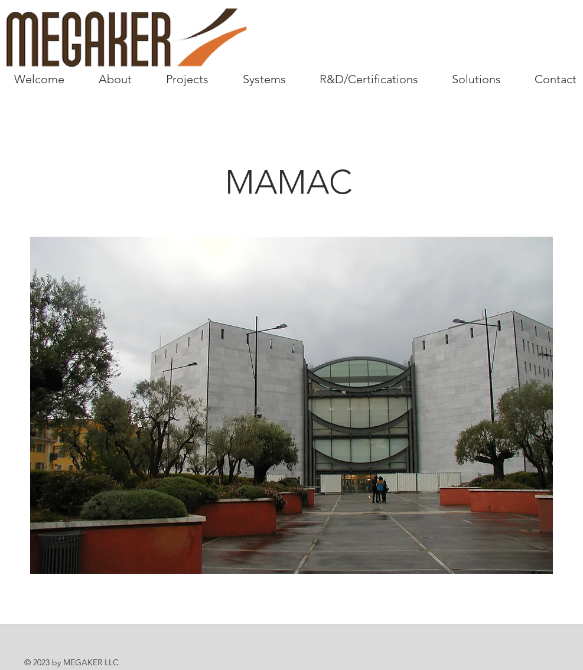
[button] (291, 405)
